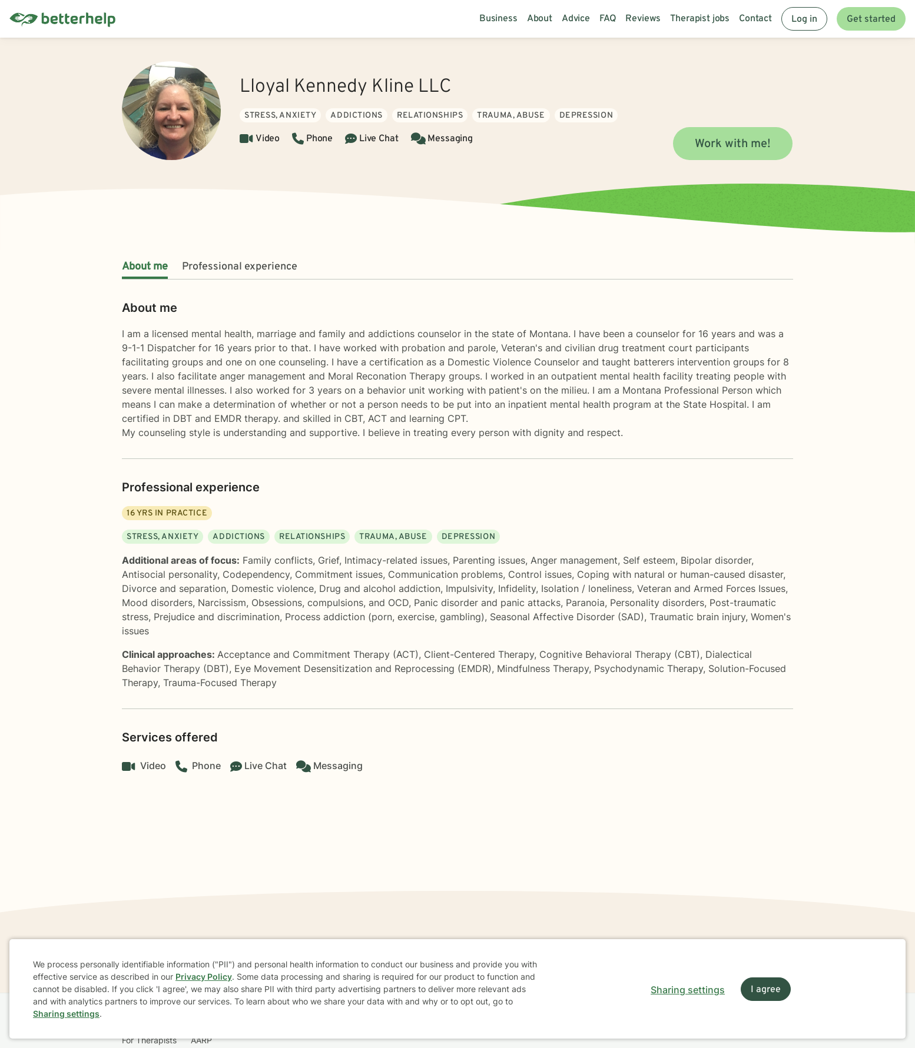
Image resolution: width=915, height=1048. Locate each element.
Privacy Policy (203, 977)
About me (145, 267)
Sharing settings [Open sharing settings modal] (688, 990)
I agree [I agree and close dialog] (766, 990)
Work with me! (733, 144)
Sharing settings (66, 1014)
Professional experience (239, 267)
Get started (871, 19)
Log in (804, 19)
